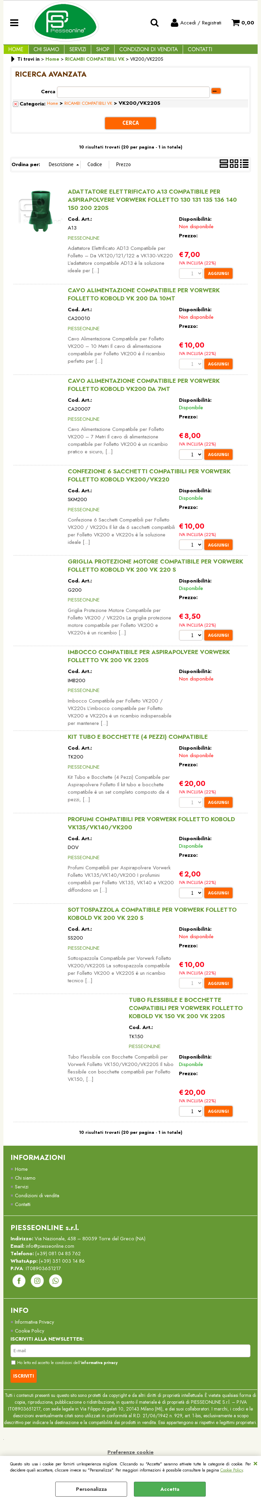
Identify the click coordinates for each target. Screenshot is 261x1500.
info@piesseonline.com (50, 1257)
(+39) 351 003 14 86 (64, 1272)
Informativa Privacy (35, 1334)
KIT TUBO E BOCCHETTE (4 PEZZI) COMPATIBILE (138, 744)
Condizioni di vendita (135, 52)
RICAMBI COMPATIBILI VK (88, 109)
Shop (92, 52)
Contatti (184, 52)
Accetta (169, 1489)
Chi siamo (25, 1187)
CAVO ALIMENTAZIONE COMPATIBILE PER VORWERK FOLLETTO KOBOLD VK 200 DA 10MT (144, 300)
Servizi (70, 52)
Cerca (48, 97)
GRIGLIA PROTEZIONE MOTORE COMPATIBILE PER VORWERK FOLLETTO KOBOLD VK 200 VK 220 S (155, 573)
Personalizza (91, 1489)
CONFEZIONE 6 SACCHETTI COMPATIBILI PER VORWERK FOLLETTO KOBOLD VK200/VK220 (149, 482)
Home (14, 52)
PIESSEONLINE (84, 243)
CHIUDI (255, 1462)
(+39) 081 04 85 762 (60, 1264)
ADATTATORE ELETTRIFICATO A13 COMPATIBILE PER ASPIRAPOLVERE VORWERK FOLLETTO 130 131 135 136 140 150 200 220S (152, 205)
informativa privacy (102, 1375)
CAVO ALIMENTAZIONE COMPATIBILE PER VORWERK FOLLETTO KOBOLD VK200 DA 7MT (144, 391)
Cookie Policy (231, 1470)
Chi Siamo (42, 52)
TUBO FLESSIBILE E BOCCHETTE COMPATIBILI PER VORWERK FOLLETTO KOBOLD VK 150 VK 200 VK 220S (186, 1017)
